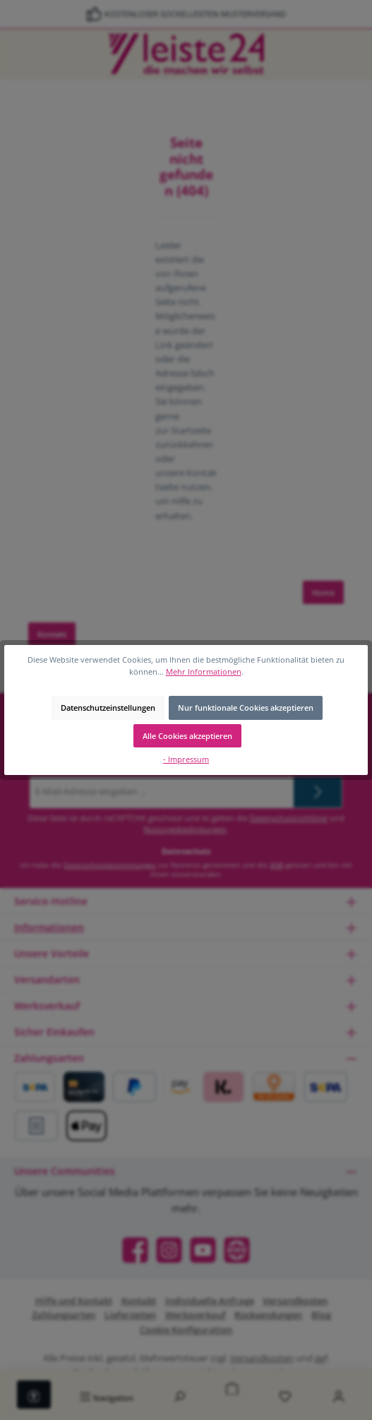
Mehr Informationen (203, 671)
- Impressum (186, 759)
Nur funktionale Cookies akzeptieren (245, 707)
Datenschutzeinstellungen (108, 707)
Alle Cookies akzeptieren (187, 735)
